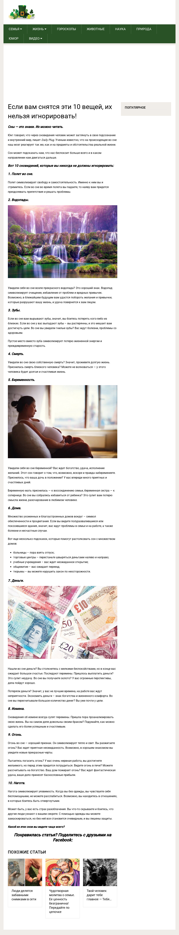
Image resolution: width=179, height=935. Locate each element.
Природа (143, 29)
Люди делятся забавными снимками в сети (24, 895)
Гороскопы (66, 29)
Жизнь (38, 29)
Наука (120, 29)
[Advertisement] (89, 75)
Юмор (13, 38)
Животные (96, 29)
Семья (14, 29)
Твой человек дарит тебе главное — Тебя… (99, 895)
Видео (34, 38)
